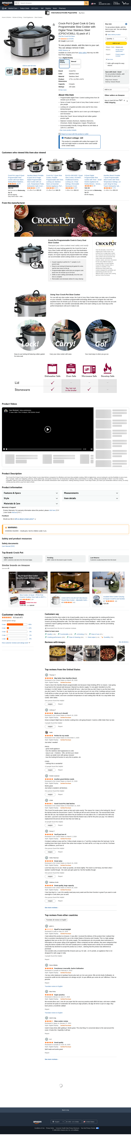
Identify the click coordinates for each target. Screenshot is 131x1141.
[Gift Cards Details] (38, 8)
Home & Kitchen (6, 17)
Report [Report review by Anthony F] (60, 763)
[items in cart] (125, 3)
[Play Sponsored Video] (28, 619)
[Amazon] (7, 3)
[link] (16, 178)
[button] (4, 8)
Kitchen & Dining (17, 17)
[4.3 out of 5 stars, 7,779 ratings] (110, 188)
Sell (42, 8)
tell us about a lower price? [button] (25, 556)
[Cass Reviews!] (14, 447)
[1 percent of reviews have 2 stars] (16, 672)
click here (52, 547)
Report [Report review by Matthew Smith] (60, 938)
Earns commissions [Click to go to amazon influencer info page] (25, 447)
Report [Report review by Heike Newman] (60, 913)
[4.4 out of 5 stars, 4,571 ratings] (52, 188)
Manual (14, 549)
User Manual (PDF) (8, 583)
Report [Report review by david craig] (47, 1070)
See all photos (123, 679)
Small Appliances (28, 17)
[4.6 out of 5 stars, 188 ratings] (90, 186)
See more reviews (51, 944)
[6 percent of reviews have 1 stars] (16, 676)
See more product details (68, 130)
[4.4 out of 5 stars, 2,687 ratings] (71, 188)
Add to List (108, 89)
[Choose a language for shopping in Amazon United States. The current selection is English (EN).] (93, 3)
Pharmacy (62, 8)
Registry (48, 8)
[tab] (50, 671)
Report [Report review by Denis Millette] (47, 1020)
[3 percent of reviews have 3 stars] (16, 669)
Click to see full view (29, 66)
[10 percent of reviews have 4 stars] (16, 665)
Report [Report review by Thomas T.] (60, 741)
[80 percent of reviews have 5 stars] (16, 661)
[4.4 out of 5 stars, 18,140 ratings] (14, 184)
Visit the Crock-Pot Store (67, 36)
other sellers (83, 53)
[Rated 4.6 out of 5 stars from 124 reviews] (33, 636)
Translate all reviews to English (56, 957)
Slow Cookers (38, 17)
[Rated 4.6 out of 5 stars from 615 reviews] (75, 639)
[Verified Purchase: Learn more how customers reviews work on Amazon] (65, 719)
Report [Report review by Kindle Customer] (60, 831)
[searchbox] (52, 3)
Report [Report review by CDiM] (60, 862)
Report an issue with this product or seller (74, 134)
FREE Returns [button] (64, 50)
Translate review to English (54, 1023)
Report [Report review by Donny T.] (60, 889)
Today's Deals (24, 8)
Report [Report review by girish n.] (47, 996)
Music (55, 8)
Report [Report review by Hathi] (60, 807)
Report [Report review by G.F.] (47, 1090)
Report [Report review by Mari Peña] (47, 1046)
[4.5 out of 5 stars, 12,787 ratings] (33, 188)
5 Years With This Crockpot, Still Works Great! (24, 449)
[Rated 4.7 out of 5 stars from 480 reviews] (117, 638)
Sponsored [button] (6, 605)
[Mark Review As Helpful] (50, 741)
